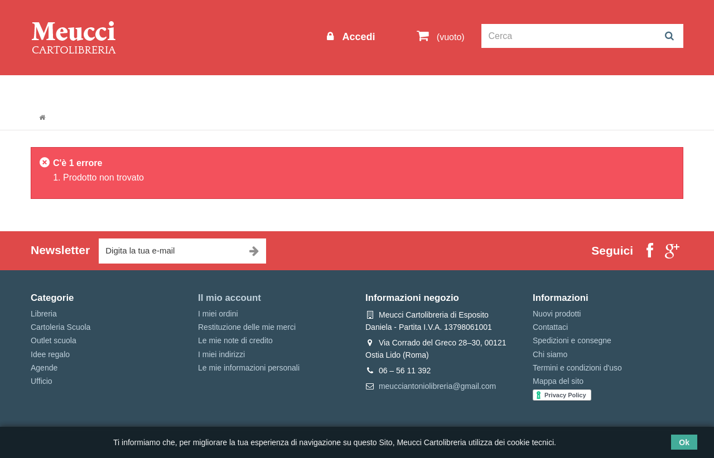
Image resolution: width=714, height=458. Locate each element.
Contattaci (550, 327)
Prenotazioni (452, 90)
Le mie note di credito (235, 340)
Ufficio (41, 381)
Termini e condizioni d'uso (577, 367)
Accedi (357, 36)
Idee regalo (337, 90)
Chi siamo (550, 354)
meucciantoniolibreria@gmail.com (437, 386)
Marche (393, 90)
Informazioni (64, 90)
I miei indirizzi (221, 354)
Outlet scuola (134, 90)
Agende (44, 367)
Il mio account (229, 298)
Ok (684, 442)
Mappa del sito (558, 381)
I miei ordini (218, 313)
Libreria (281, 90)
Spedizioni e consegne (572, 340)
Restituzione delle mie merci (247, 327)
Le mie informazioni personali (249, 367)
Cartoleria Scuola (213, 90)
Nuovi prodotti (557, 313)
